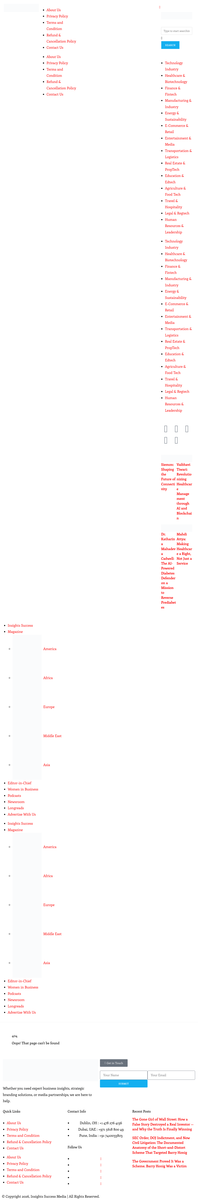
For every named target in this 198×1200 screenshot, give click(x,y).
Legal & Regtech (177, 213)
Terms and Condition (23, 1135)
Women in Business (23, 789)
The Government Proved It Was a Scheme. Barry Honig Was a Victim (159, 1163)
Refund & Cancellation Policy (29, 1141)
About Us (54, 10)
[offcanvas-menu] (159, 7)
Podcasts (14, 795)
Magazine (15, 631)
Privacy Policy (57, 16)
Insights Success (20, 625)
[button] (114, 1063)
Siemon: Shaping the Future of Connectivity (168, 476)
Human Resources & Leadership (174, 225)
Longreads (16, 808)
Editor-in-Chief (19, 783)
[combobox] (176, 31)
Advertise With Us (22, 814)
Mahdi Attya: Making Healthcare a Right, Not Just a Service (184, 549)
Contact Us (55, 47)
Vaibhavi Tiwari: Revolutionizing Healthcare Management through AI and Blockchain (184, 491)
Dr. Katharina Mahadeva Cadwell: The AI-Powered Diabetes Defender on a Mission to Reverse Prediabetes (168, 570)
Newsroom (16, 801)
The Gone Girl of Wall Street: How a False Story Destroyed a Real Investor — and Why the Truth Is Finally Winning (163, 1124)
